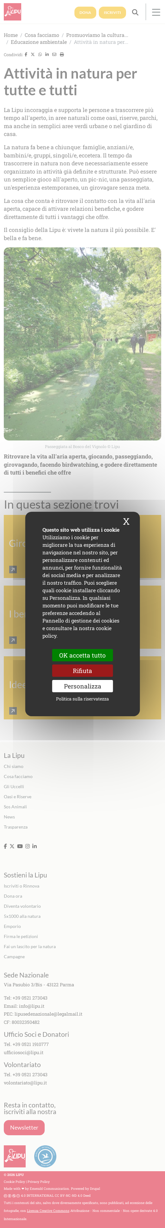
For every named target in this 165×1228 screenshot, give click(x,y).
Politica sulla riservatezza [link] (82, 699)
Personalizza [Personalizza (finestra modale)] (82, 686)
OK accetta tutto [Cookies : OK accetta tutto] (82, 655)
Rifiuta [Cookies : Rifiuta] (82, 671)
